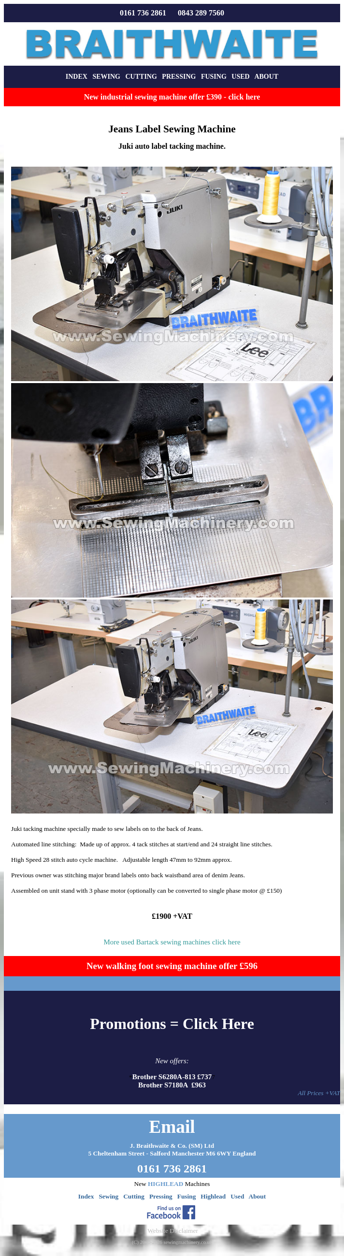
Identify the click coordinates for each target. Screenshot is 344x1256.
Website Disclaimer (172, 1230)
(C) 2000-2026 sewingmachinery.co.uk (172, 1242)
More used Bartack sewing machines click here (171, 942)
